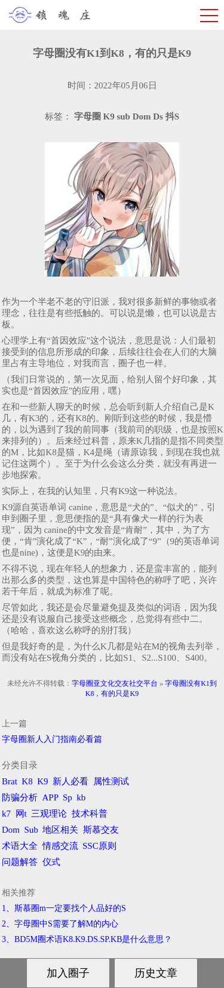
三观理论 (49, 813)
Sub (31, 829)
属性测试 (111, 781)
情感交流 (60, 846)
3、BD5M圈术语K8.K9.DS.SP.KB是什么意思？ (87, 939)
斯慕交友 (101, 829)
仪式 (51, 862)
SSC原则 (99, 846)
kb (80, 797)
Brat (9, 781)
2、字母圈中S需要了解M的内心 (60, 923)
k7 (6, 813)
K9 (42, 781)
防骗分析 (20, 797)
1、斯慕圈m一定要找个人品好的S (64, 908)
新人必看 (70, 781)
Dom (11, 829)
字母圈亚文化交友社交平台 (115, 683)
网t (21, 813)
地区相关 (60, 829)
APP (50, 797)
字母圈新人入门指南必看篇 (52, 739)
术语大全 (20, 846)
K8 (27, 781)
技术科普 (90, 813)
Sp (67, 797)
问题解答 (20, 862)
